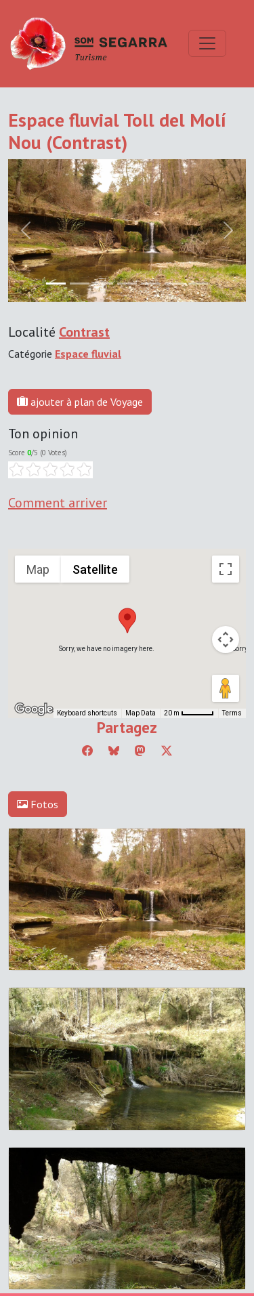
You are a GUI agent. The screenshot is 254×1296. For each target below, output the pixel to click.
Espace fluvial (88, 353)
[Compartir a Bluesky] (113, 750)
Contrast (84, 332)
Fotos (37, 804)
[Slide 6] (198, 283)
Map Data (140, 713)
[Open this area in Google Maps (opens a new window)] (34, 709)
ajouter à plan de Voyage (80, 402)
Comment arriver (57, 502)
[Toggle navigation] (207, 43)
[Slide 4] (151, 283)
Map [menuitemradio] (37, 569)
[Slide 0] (56, 283)
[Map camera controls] (225, 639)
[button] (127, 620)
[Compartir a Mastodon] (140, 750)
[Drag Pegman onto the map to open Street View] (225, 688)
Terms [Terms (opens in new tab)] (232, 713)
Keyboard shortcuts (87, 713)
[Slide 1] (79, 283)
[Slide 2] (103, 283)
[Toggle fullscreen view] (225, 569)
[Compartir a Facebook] (87, 750)
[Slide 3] (127, 283)
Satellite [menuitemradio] (95, 569)
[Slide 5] (174, 283)
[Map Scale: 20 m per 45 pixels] (189, 713)
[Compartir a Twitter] (166, 750)
